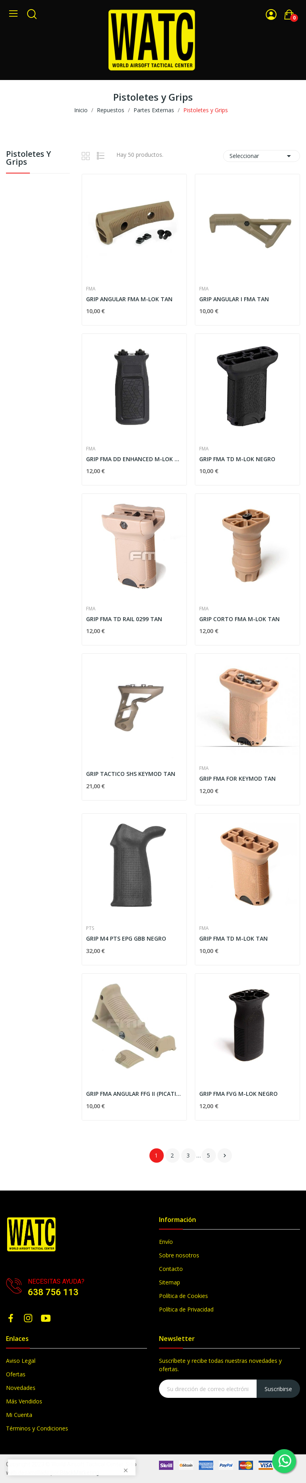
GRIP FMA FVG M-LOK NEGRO (238, 1093)
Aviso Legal (20, 1360)
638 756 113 (53, 1292)
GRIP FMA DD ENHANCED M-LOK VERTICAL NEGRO (134, 459)
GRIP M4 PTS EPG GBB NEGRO (126, 938)
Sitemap (169, 1282)
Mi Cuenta (19, 1415)
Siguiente (224, 1155)
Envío (166, 1241)
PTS (90, 928)
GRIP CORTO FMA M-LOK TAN (239, 619)
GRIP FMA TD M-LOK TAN (233, 938)
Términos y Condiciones (37, 1428)
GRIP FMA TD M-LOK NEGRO (237, 459)
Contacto (171, 1269)
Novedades (20, 1387)
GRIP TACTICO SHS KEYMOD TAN (130, 774)
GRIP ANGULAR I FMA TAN (234, 299)
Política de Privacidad (186, 1309)
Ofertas (16, 1374)
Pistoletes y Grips (28, 158)
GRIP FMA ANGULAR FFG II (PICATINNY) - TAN (134, 1093)
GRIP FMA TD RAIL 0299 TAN (124, 619)
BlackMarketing (79, 1472)
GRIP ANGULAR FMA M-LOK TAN (129, 299)
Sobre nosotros (179, 1255)
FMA (91, 288)
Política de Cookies (183, 1296)
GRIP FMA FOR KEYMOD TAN (237, 778)
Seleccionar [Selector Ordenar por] (262, 156)
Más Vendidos (24, 1401)
